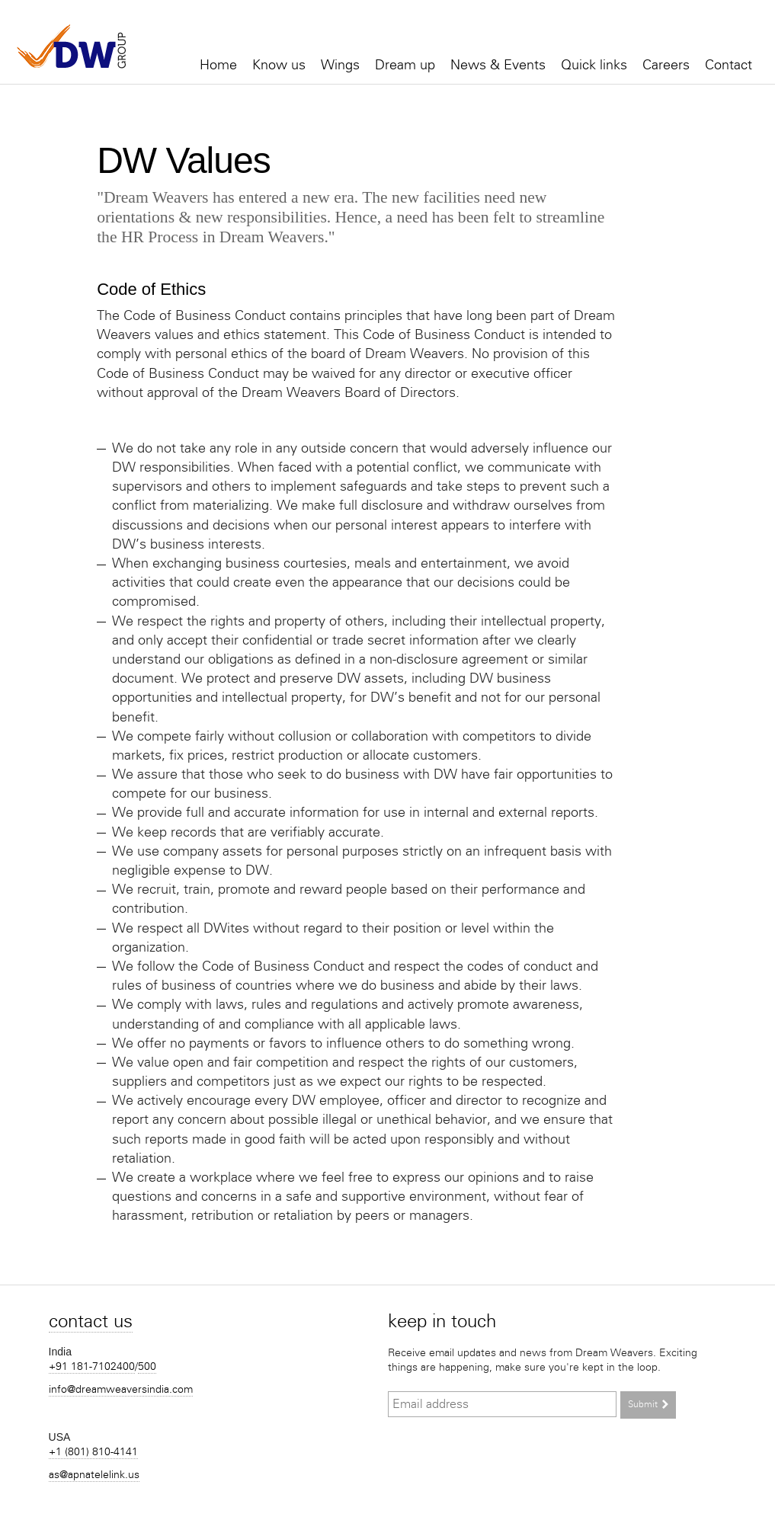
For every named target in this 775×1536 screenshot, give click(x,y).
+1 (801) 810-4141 (93, 1451)
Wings (340, 64)
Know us (279, 64)
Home (218, 64)
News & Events (498, 64)
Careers (666, 64)
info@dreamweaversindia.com (121, 1389)
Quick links (594, 64)
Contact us (91, 1321)
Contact (728, 64)
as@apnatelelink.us (94, 1474)
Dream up (405, 64)
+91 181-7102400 (92, 1366)
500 (147, 1366)
